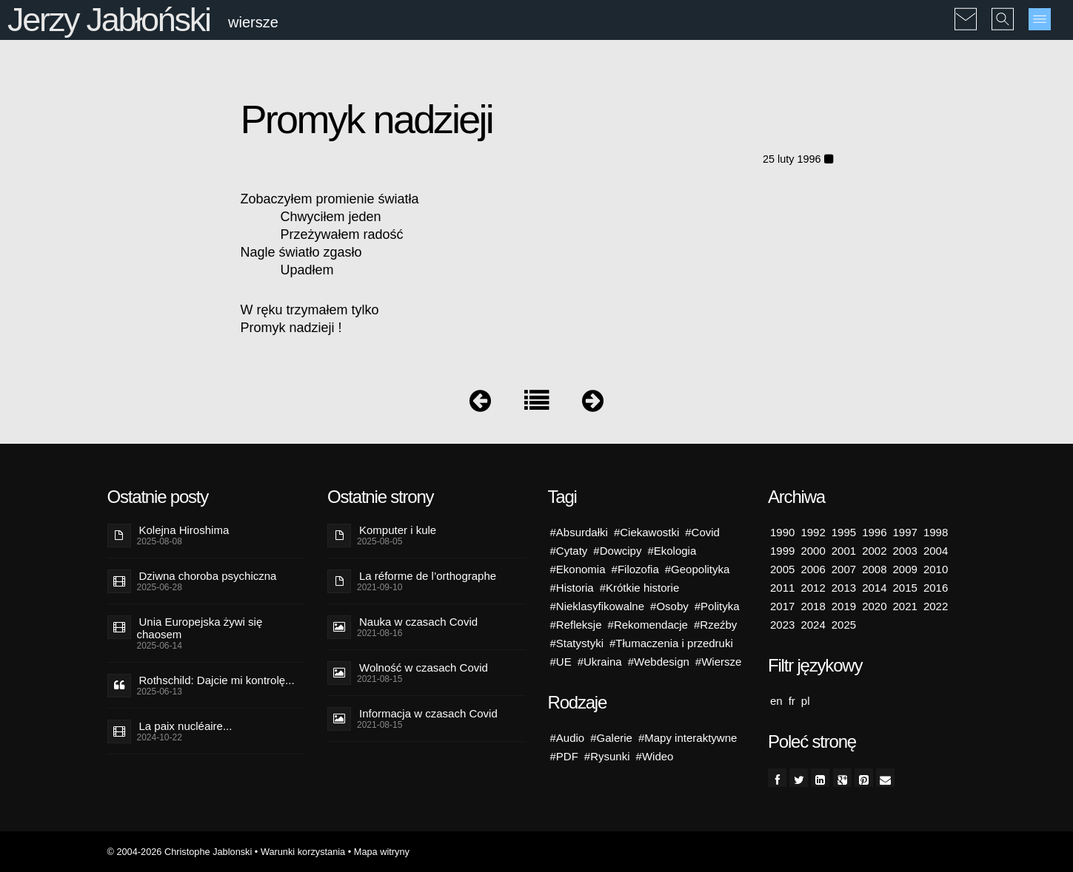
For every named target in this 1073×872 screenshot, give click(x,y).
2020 (874, 606)
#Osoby (669, 606)
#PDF (564, 756)
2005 (782, 569)
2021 (905, 606)
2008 (874, 569)
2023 (782, 624)
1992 (812, 532)
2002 (874, 550)
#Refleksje (576, 624)
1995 (844, 532)
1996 (874, 532)
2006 (812, 569)
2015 (905, 587)
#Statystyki (577, 643)
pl (805, 700)
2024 (812, 624)
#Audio (567, 737)
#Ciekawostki (646, 532)
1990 (782, 532)
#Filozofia (635, 569)
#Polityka (717, 606)
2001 (844, 550)
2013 (844, 587)
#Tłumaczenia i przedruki (671, 643)
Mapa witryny (382, 851)
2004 (935, 550)
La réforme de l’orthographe (427, 575)
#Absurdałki (579, 532)
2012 (812, 587)
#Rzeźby (715, 624)
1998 (935, 532)
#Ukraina (600, 661)
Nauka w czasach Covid (418, 621)
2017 (782, 606)
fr (792, 700)
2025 (844, 624)
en (776, 700)
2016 (935, 587)
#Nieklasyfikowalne (597, 606)
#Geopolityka (697, 569)
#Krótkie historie (640, 587)
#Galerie (611, 737)
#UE (561, 661)
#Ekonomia (578, 569)
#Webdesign (658, 661)
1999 (782, 550)
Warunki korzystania (303, 851)
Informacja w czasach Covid (428, 713)
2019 (844, 606)
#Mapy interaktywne (687, 737)
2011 (782, 587)
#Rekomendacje (648, 624)
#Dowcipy (617, 550)
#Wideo (655, 756)
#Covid (702, 532)
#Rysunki (607, 756)
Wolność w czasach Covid (423, 667)
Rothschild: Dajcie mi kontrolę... (217, 680)
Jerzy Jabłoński (108, 19)
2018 (812, 606)
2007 (844, 569)
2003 (905, 550)
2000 (812, 550)
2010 (935, 569)
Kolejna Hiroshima (184, 530)
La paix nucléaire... (186, 726)
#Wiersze (718, 661)
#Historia (572, 587)
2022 (935, 606)
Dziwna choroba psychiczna (208, 575)
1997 (905, 532)
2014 (874, 587)
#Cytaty (569, 550)
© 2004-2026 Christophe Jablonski (180, 851)
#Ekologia (671, 550)
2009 (905, 569)
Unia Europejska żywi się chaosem (200, 628)
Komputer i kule (397, 530)
